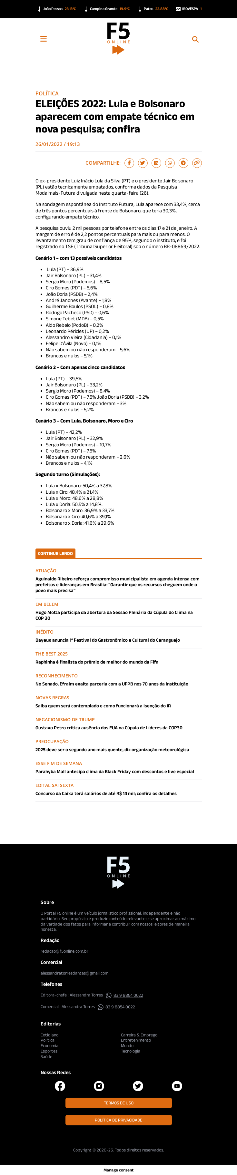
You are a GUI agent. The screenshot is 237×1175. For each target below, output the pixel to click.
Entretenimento (136, 1040)
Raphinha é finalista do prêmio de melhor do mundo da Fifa (97, 662)
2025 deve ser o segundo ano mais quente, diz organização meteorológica (112, 749)
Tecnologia (130, 1051)
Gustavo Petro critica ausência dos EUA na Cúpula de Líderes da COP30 (109, 727)
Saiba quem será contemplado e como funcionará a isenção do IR (103, 705)
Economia (49, 1045)
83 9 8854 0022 (124, 995)
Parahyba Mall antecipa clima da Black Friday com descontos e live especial (114, 771)
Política (47, 93)
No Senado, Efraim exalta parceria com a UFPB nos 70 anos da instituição (111, 683)
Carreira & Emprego (139, 1034)
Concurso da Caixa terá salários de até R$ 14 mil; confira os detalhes (106, 793)
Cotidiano (49, 1034)
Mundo (127, 1045)
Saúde (46, 1056)
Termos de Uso (118, 1102)
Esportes (49, 1051)
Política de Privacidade (118, 1119)
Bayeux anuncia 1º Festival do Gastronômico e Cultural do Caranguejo (107, 640)
